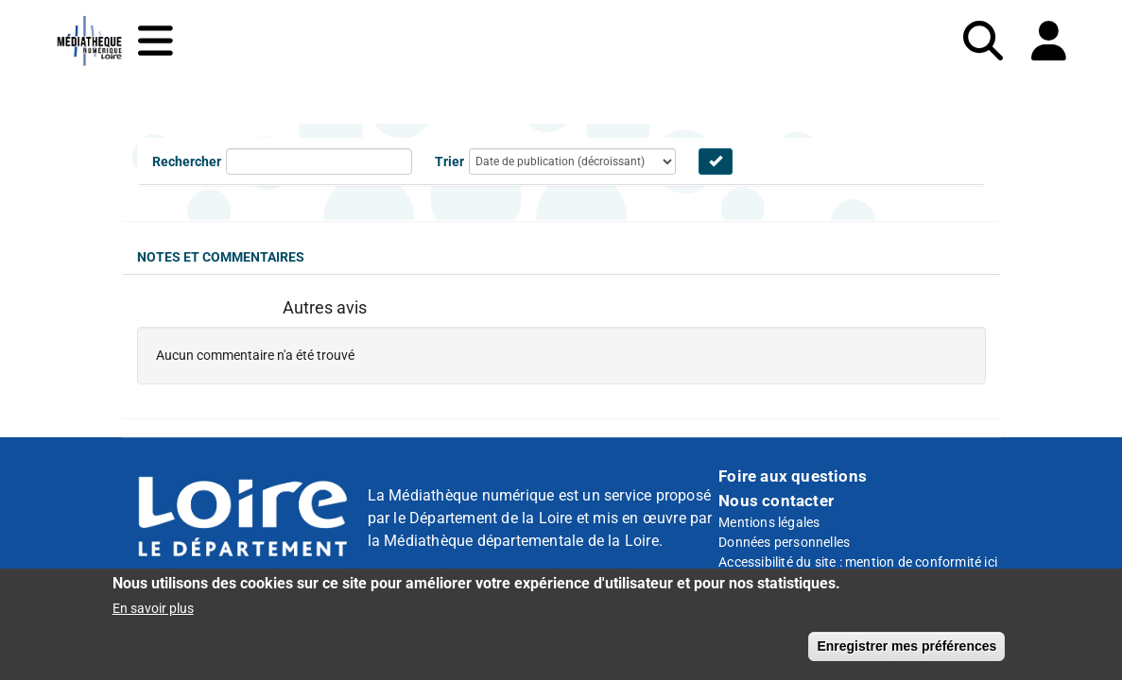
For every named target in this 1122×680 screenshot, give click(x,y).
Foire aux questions (792, 476)
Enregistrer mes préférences (906, 652)
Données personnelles (784, 542)
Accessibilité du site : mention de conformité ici (857, 562)
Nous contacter (776, 500)
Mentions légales (769, 522)
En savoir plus (153, 614)
